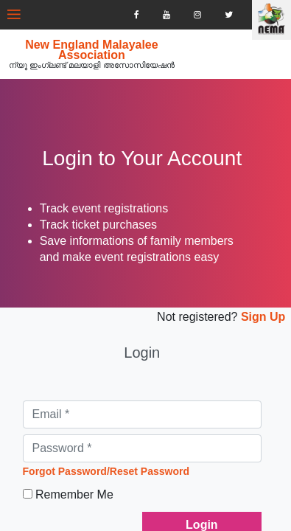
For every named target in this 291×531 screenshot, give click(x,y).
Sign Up (250, 315)
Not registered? (185, 315)
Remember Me (84, 488)
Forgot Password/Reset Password (115, 465)
